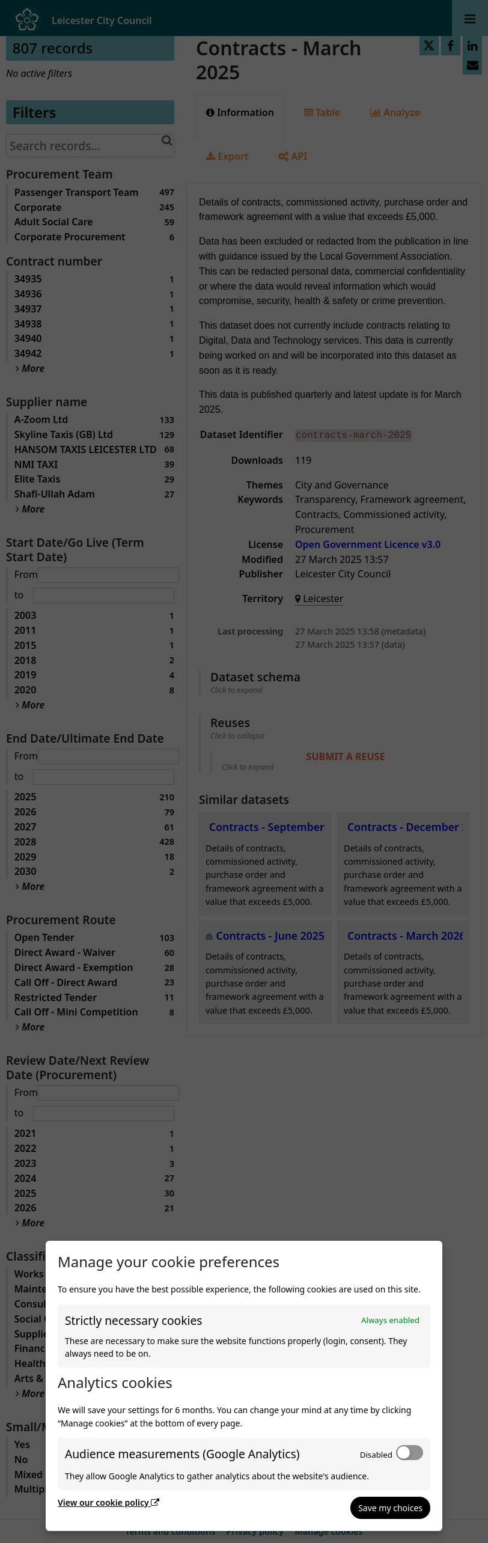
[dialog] (244, 1386)
